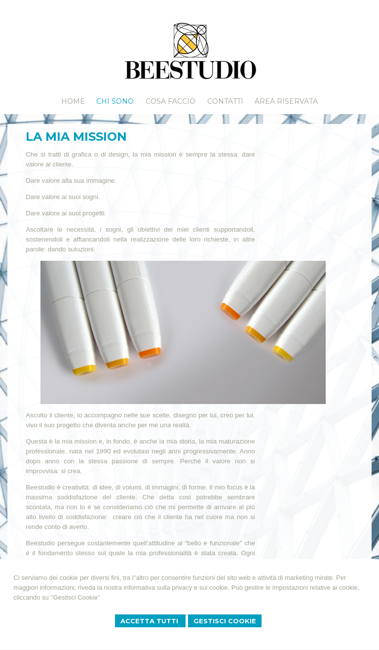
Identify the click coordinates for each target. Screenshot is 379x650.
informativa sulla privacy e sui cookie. (177, 587)
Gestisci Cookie (224, 621)
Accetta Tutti (150, 621)
